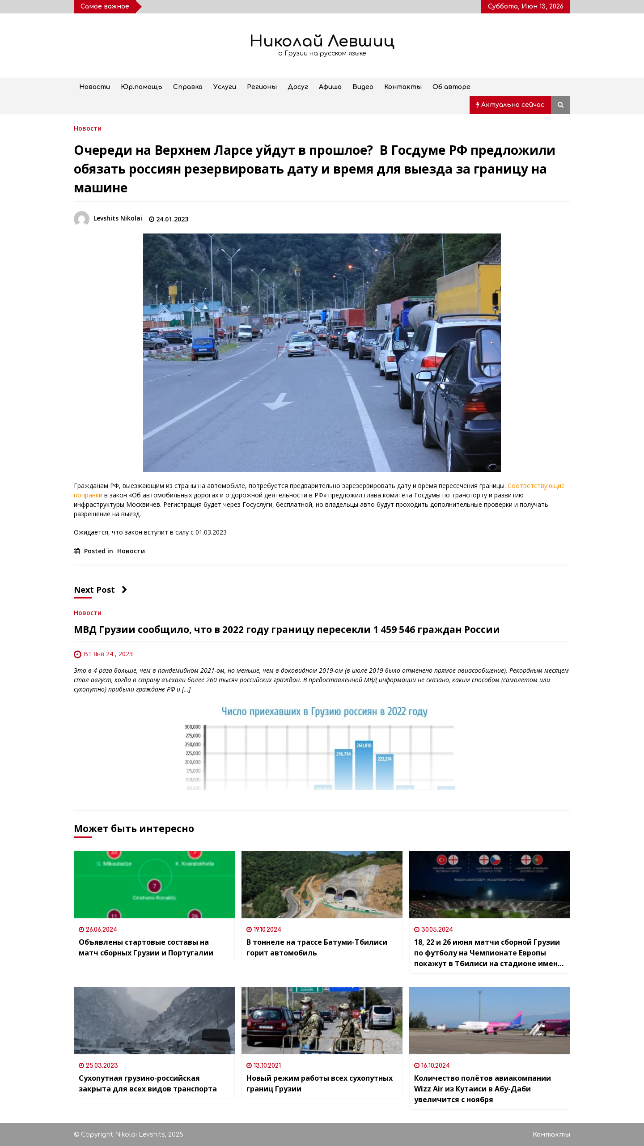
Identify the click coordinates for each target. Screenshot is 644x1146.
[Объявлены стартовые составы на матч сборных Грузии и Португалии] (154, 884)
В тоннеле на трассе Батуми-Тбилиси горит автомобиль (316, 947)
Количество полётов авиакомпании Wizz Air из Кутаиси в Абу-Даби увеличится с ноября (482, 1088)
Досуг (298, 87)
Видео (362, 87)
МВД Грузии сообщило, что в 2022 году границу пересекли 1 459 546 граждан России (287, 629)
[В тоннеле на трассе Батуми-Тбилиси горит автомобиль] (322, 884)
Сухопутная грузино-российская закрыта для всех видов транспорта (148, 1083)
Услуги (224, 87)
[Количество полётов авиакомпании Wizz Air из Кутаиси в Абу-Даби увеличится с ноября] (489, 1020)
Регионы (262, 87)
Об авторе (451, 87)
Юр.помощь (141, 87)
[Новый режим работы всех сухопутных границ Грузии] (322, 1020)
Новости (94, 87)
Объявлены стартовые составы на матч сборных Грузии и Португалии (146, 947)
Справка (188, 87)
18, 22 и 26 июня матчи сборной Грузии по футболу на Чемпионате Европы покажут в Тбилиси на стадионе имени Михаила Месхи (488, 953)
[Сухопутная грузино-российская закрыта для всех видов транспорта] (154, 1020)
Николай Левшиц (322, 41)
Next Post (100, 589)
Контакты (403, 87)
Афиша (330, 87)
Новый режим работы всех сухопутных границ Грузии (319, 1083)
